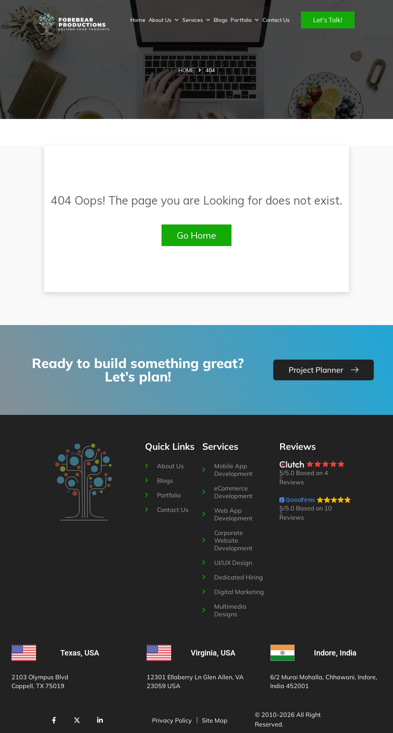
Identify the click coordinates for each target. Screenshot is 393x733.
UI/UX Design (233, 562)
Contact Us (276, 20)
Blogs (221, 20)
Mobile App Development (233, 469)
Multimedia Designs (230, 610)
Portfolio (245, 20)
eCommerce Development (233, 492)
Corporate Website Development (233, 540)
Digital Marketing (239, 592)
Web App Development (233, 514)
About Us (164, 20)
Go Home (196, 235)
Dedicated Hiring (238, 577)
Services (196, 20)
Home (137, 20)
